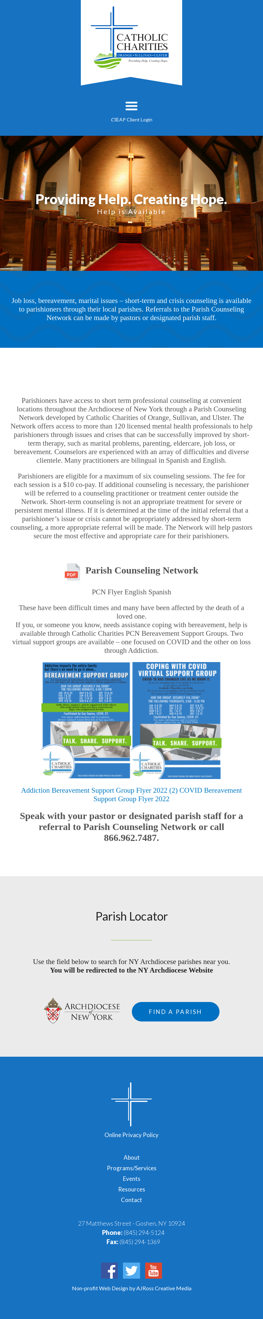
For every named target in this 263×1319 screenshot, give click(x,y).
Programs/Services (131, 1168)
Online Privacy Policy (131, 1134)
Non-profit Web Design (100, 1288)
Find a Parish (175, 1011)
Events (131, 1178)
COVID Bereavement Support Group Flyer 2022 (167, 794)
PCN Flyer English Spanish (131, 592)
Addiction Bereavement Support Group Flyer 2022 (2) (99, 790)
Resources (131, 1189)
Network (179, 570)
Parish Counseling (122, 570)
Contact (131, 1199)
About (132, 1157)
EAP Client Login (131, 119)
